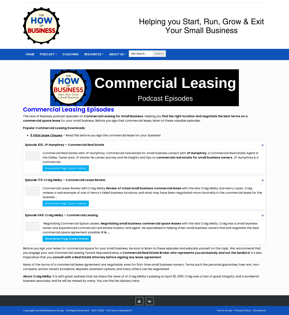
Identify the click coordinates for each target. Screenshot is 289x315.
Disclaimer (259, 310)
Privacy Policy (243, 310)
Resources (92, 54)
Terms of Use (224, 310)
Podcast (47, 54)
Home (30, 54)
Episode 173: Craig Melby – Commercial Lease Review (65, 180)
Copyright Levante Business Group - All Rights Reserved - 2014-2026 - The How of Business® (77, 310)
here (136, 281)
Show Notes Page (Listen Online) (66, 168)
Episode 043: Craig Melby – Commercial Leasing (61, 215)
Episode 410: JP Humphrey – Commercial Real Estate (64, 145)
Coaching (70, 54)
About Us (116, 54)
